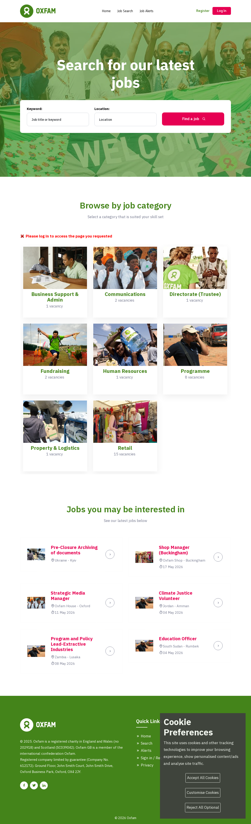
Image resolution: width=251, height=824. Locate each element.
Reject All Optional (203, 807)
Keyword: (34, 108)
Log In (221, 11)
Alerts (143, 750)
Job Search (125, 11)
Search (144, 743)
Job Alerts (146, 11)
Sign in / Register (153, 757)
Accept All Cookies (203, 777)
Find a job (194, 118)
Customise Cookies (203, 792)
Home (106, 11)
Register (202, 11)
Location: (102, 108)
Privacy (144, 765)
